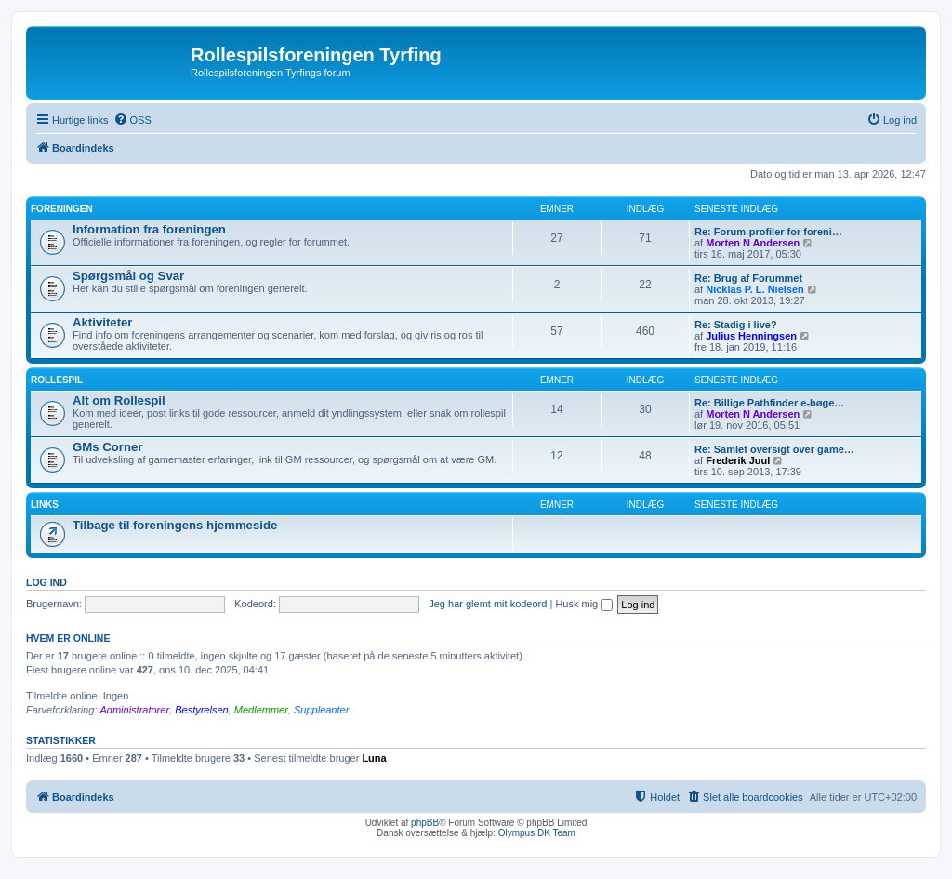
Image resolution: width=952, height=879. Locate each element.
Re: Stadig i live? (735, 324)
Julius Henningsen (751, 335)
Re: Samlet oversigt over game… (774, 449)
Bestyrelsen (201, 709)
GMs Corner (107, 447)
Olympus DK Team (536, 833)
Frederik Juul (738, 460)
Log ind (46, 582)
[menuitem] (132, 120)
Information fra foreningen (149, 229)
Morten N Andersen (753, 242)
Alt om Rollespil (119, 400)
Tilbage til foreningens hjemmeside (175, 525)
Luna (374, 758)
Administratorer (134, 709)
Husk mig (584, 603)
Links (45, 504)
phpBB (425, 823)
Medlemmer (261, 709)
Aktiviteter (103, 322)
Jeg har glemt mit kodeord (488, 603)
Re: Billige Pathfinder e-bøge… (769, 402)
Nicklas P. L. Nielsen (755, 289)
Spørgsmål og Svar (128, 276)
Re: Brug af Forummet (748, 278)
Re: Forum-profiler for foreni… (768, 231)
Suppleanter (321, 709)
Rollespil (57, 380)
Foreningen (62, 209)
